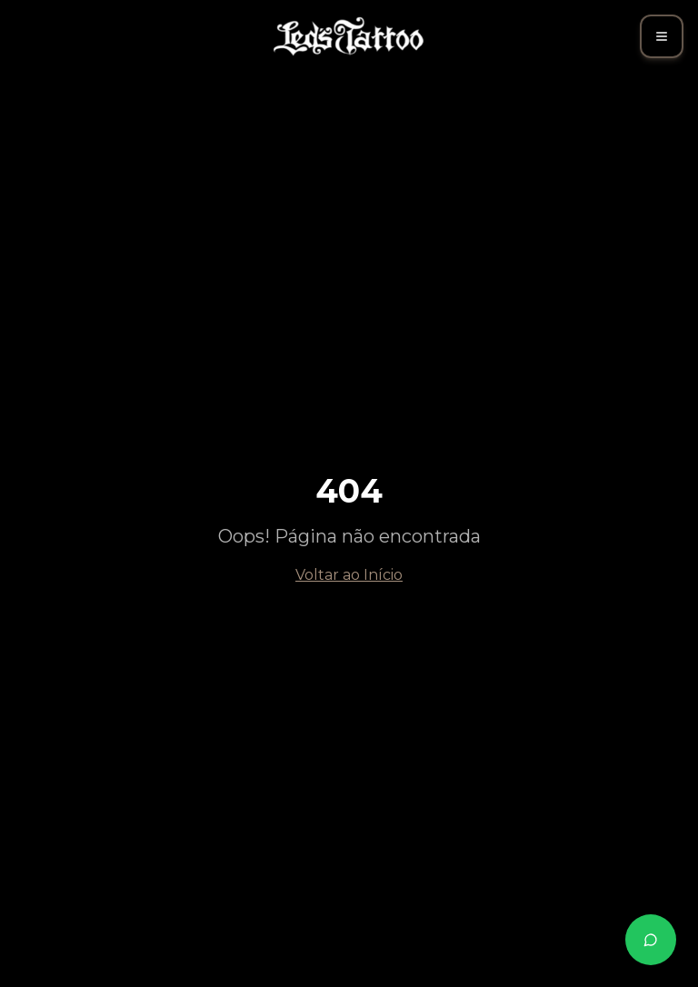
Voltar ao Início (349, 574)
